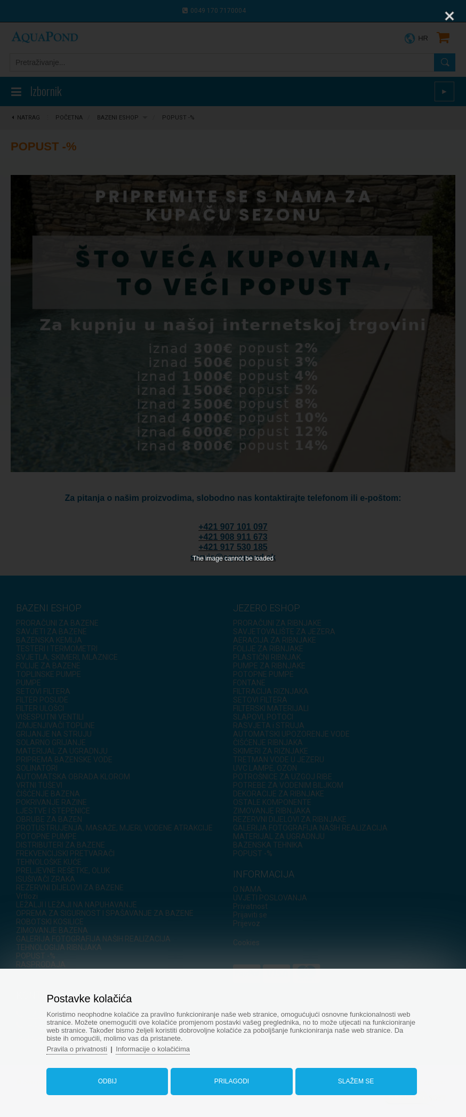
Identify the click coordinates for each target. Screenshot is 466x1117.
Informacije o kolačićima (153, 1049)
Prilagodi (231, 1081)
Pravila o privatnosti (76, 1049)
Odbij (107, 1081)
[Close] (449, 16)
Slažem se (356, 1081)
